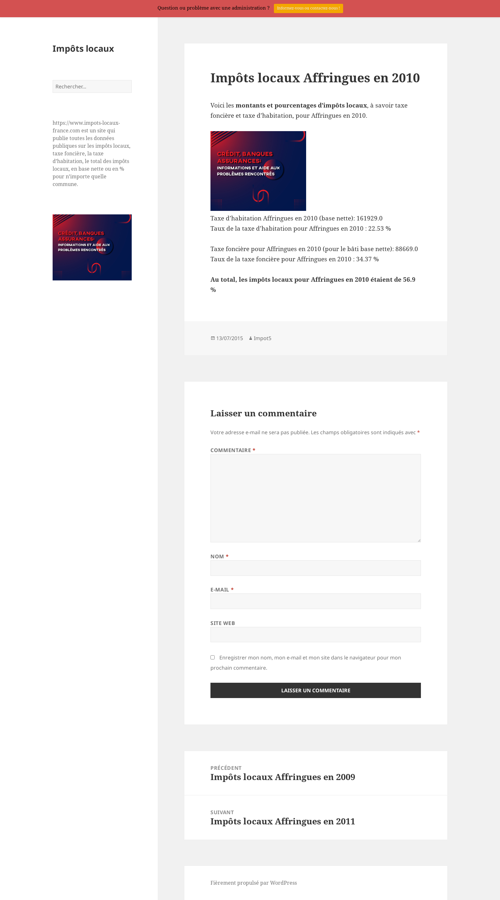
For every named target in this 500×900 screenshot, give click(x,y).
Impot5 (262, 338)
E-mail (222, 589)
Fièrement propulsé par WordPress (253, 882)
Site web (222, 623)
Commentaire (232, 450)
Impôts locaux (83, 48)
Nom (219, 556)
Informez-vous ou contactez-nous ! (308, 8)
